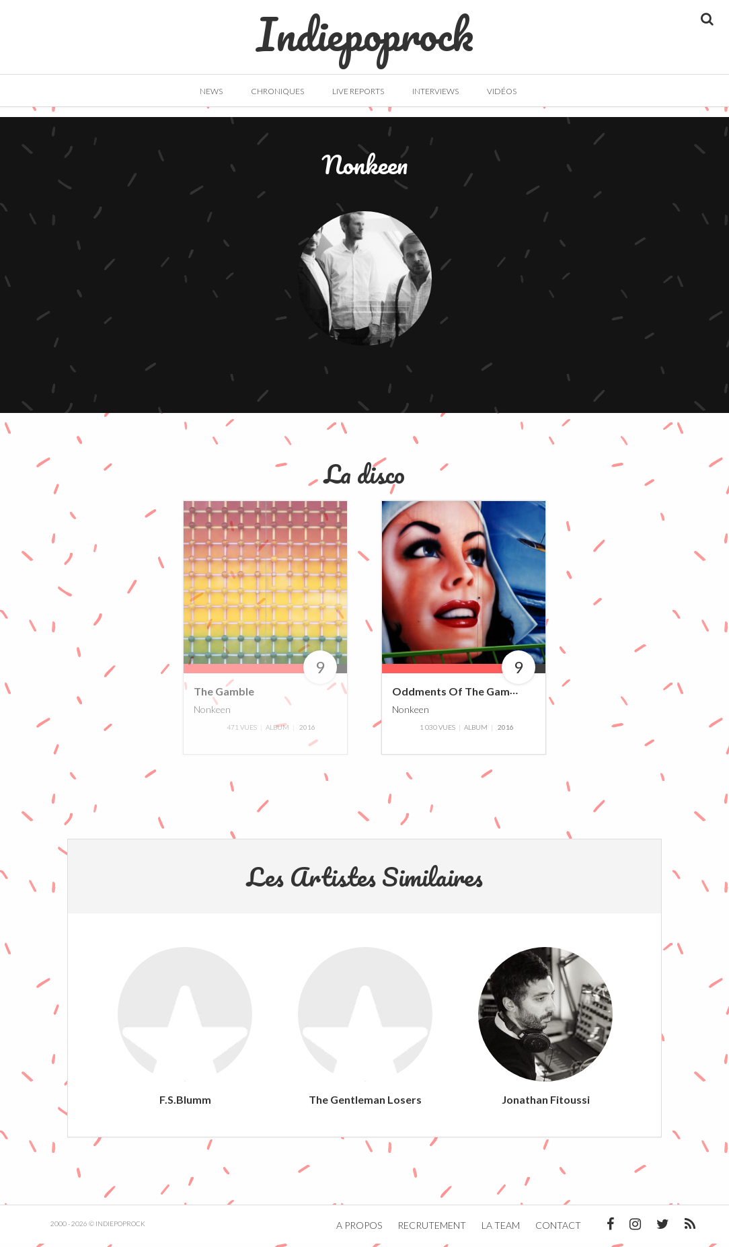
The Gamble (224, 695)
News (211, 91)
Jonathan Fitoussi (546, 1102)
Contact (558, 1228)
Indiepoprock (364, 27)
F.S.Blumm (185, 1102)
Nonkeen (212, 712)
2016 (307, 730)
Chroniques (277, 91)
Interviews (435, 91)
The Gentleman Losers (365, 1102)
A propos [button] (359, 1228)
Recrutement (431, 1228)
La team (501, 1228)
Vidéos (501, 91)
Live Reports (358, 91)
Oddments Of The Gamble (458, 695)
